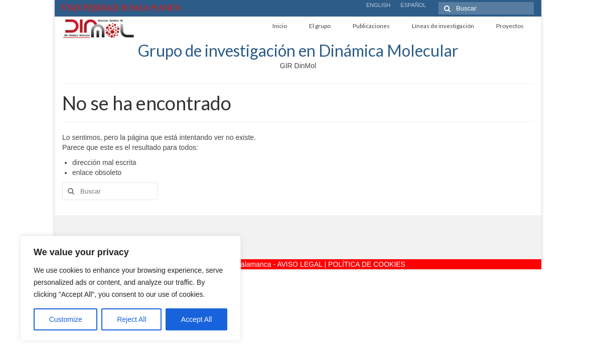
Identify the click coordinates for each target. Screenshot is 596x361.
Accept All (196, 319)
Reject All (131, 319)
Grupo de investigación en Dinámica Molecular (298, 50)
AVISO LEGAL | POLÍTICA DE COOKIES (341, 264)
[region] (130, 288)
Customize (65, 319)
